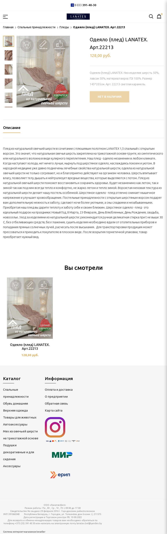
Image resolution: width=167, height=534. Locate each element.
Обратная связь (56, 403)
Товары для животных (19, 417)
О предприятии (56, 396)
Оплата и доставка (59, 389)
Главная (8, 27)
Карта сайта (53, 410)
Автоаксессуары (15, 424)
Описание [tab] (11, 128)
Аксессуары (11, 466)
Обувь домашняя (15, 403)
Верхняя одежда (15, 410)
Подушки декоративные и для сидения (18, 452)
